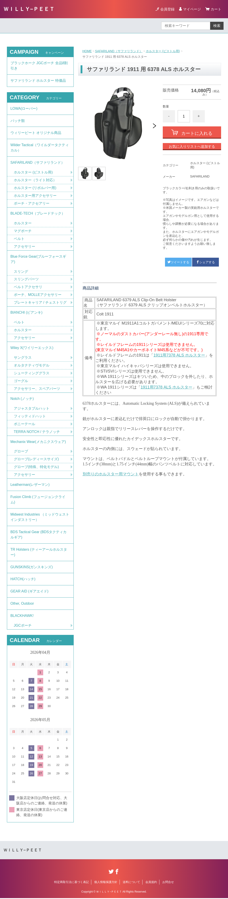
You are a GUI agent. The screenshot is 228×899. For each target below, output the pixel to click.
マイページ (192, 9)
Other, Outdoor (22, 604)
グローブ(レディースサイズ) (36, 460)
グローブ (21, 452)
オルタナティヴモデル (31, 366)
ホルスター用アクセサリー (35, 196)
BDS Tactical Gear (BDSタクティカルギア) (38, 535)
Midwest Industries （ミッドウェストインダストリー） (39, 517)
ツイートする (178, 262)
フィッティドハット (30, 417)
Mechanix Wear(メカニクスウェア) (38, 442)
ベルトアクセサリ (28, 287)
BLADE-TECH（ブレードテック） (37, 213)
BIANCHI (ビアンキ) (26, 313)
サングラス (23, 358)
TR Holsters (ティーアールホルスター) (38, 552)
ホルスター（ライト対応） (35, 180)
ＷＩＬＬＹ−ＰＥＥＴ (29, 9)
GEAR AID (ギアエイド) (29, 592)
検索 (216, 26)
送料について (131, 883)
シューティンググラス (31, 373)
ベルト (19, 239)
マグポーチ (23, 231)
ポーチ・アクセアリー (31, 203)
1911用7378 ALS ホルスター (179, 355)
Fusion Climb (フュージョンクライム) (37, 500)
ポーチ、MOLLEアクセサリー (37, 295)
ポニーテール (24, 424)
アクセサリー (24, 247)
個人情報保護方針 (105, 883)
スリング (21, 272)
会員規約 (151, 883)
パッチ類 (17, 121)
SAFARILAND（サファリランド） (118, 51)
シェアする (205, 262)
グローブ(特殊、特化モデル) (36, 467)
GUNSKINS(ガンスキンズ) (31, 568)
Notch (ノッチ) (22, 399)
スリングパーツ (26, 279)
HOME (87, 51)
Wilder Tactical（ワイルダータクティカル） (39, 147)
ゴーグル (21, 381)
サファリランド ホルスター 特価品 (38, 80)
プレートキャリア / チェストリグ (40, 303)
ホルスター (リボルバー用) (35, 188)
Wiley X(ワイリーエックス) (31, 348)
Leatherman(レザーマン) (30, 485)
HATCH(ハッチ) (23, 580)
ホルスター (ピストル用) (163, 51)
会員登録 (167, 9)
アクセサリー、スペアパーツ (37, 389)
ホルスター (23, 223)
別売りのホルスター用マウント (111, 474)
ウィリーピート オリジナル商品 (35, 133)
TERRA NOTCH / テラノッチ (37, 432)
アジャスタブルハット (31, 409)
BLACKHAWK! (22, 616)
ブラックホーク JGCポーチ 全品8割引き (39, 65)
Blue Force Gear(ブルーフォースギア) (38, 259)
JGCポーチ (23, 626)
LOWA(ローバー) (23, 108)
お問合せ (168, 883)
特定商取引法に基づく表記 (71, 883)
